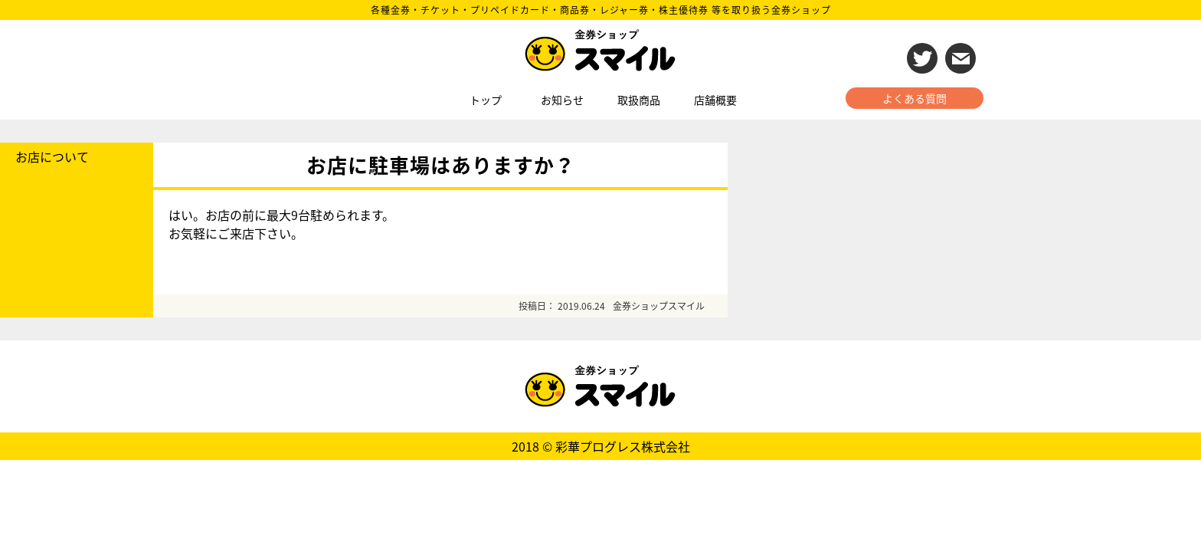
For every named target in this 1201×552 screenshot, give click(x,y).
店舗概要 (715, 99)
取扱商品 (638, 99)
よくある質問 (914, 98)
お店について (52, 156)
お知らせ (562, 99)
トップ (486, 99)
